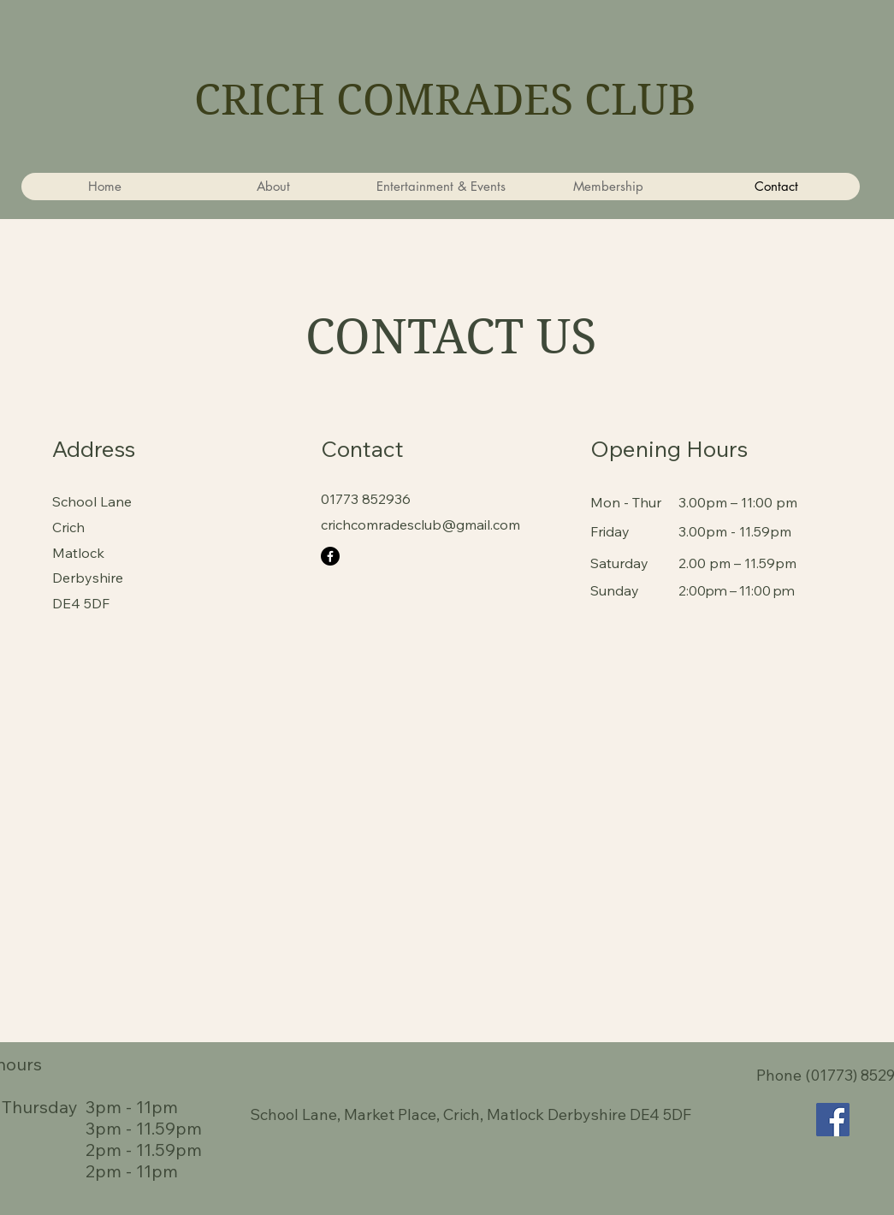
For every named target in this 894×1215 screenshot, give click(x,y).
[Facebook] (330, 556)
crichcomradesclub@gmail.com (420, 524)
